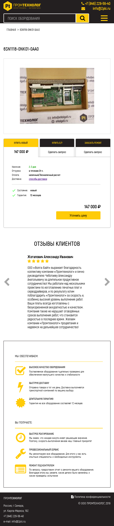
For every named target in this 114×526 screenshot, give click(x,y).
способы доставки (38, 178)
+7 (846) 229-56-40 (98, 3)
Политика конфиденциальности (92, 497)
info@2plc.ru (102, 8)
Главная (11, 29)
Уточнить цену (78, 215)
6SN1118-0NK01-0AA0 (30, 29)
